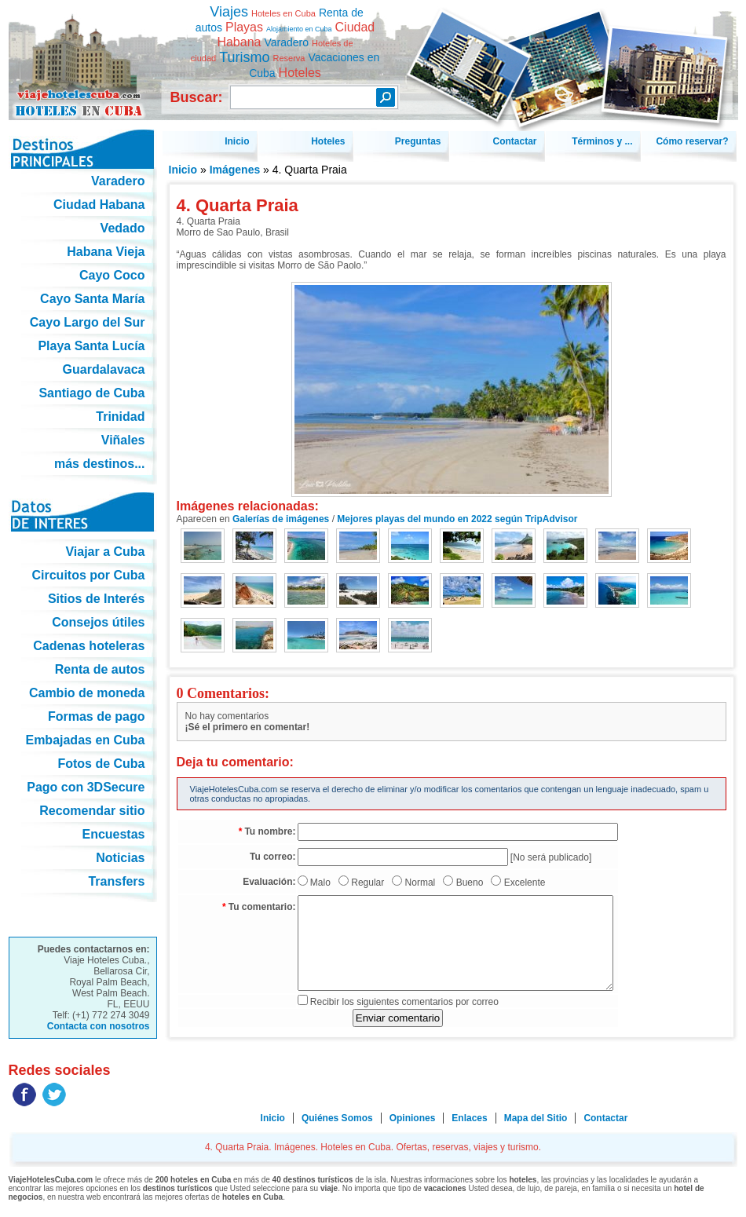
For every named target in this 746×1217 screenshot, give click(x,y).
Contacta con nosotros (98, 1026)
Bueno (470, 882)
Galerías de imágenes (280, 518)
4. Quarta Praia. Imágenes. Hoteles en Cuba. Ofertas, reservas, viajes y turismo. (83, 54)
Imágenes (235, 169)
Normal (420, 882)
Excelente (525, 882)
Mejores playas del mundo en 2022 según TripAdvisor (457, 518)
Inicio (183, 169)
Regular (367, 882)
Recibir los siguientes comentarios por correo (404, 1001)
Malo (320, 882)
